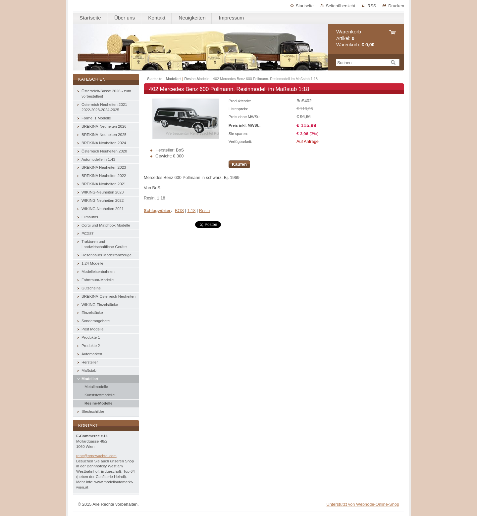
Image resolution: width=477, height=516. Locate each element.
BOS (179, 210)
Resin (204, 210)
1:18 (191, 210)
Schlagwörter (157, 210)
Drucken (396, 5)
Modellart (173, 79)
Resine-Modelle (196, 79)
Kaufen (239, 164)
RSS (371, 5)
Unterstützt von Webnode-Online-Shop (362, 504)
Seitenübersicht (340, 5)
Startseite (305, 5)
